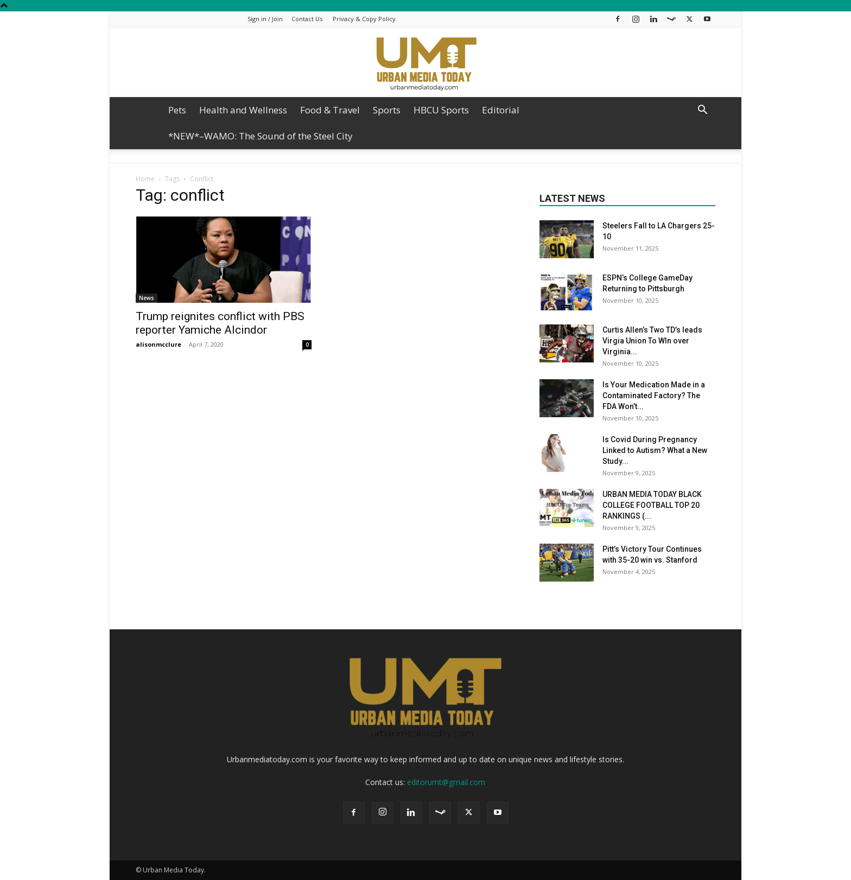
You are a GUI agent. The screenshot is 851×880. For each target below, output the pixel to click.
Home (145, 178)
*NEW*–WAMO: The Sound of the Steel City (260, 136)
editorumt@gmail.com (446, 782)
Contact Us (306, 19)
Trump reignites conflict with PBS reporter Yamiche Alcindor (220, 323)
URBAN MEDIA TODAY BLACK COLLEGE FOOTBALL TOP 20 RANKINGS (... (652, 505)
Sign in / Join (265, 19)
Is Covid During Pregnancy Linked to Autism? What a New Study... (654, 450)
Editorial (500, 110)
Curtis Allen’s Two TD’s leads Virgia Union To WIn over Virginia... (652, 341)
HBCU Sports (441, 110)
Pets (177, 110)
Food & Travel (330, 110)
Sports (387, 110)
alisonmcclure (158, 344)
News (146, 298)
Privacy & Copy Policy (364, 19)
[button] (702, 111)
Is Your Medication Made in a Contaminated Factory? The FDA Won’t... (653, 395)
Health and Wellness (243, 110)
